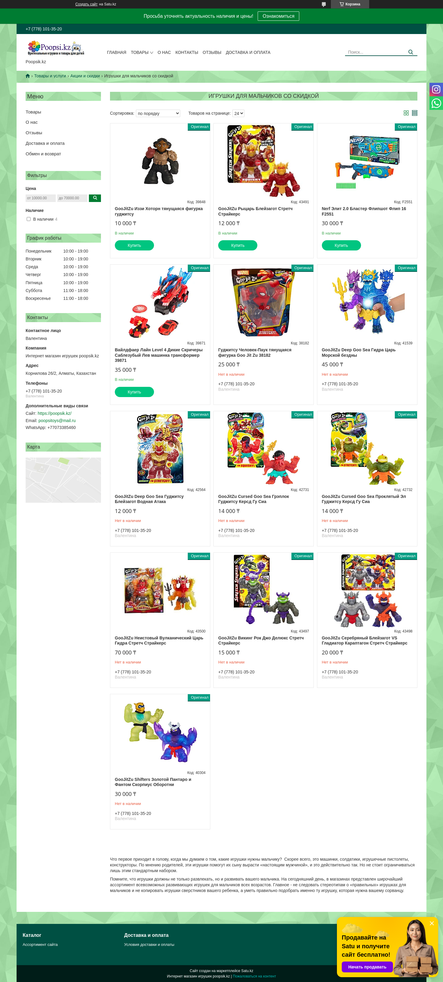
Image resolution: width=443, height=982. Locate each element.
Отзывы (212, 52)
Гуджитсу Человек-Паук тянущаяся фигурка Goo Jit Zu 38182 (254, 352)
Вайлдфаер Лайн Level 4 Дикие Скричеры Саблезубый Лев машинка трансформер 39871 (159, 355)
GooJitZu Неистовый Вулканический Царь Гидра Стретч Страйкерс (159, 641)
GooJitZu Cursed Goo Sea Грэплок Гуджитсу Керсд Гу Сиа (253, 499)
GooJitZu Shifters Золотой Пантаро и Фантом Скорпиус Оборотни (153, 782)
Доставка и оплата (248, 52)
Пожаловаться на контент (254, 976)
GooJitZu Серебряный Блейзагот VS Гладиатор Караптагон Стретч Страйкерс (364, 641)
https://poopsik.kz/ (54, 413)
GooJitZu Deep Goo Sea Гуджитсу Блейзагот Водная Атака (149, 499)
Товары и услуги (50, 76)
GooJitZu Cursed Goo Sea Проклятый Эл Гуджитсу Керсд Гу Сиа (364, 499)
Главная (116, 52)
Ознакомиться (278, 16)
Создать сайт (86, 4)
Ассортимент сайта (40, 944)
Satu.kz (247, 971)
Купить (134, 245)
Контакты (186, 52)
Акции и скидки (85, 76)
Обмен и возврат (43, 153)
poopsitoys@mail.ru (57, 420)
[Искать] (410, 52)
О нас (164, 52)
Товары (140, 52)
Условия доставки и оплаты (149, 944)
